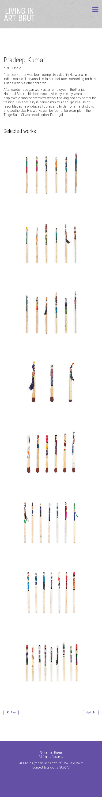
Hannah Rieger (52, 752)
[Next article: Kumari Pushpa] (90, 712)
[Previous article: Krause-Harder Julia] (11, 712)
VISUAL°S (63, 767)
